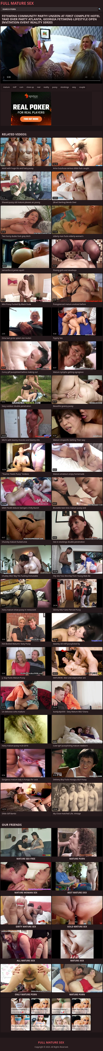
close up (30, 87)
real (38, 87)
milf (14, 87)
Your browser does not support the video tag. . (51, 55)
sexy (74, 87)
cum (21, 87)
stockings (64, 87)
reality (46, 87)
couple (82, 87)
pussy (54, 87)
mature (6, 87)
